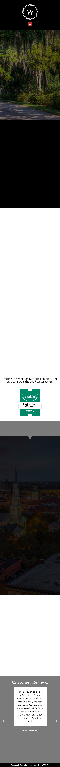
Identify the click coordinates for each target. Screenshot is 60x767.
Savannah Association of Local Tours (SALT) (30, 765)
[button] (30, 24)
